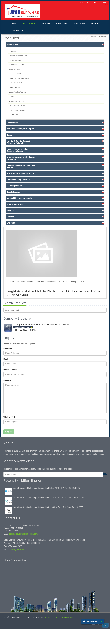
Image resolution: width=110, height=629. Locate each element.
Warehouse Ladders (16, 65)
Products (29, 23)
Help (95, 2)
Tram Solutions (14, 69)
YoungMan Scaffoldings (17, 92)
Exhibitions (61, 23)
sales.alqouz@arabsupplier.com (23, 534)
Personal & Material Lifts (18, 56)
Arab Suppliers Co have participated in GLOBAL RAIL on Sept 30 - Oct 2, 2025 (48, 497)
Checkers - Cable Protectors (19, 74)
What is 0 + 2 (9, 417)
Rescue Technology (16, 60)
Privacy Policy (51, 617)
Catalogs (45, 23)
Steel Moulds (13, 115)
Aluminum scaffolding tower (19, 78)
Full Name (7, 348)
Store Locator (84, 2)
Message (7, 380)
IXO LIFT (12, 97)
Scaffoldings (13, 51)
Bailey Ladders (14, 87)
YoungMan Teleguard (16, 101)
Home (15, 23)
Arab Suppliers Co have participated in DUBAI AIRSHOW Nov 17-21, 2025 (46, 488)
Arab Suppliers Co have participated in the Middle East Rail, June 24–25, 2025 (48, 507)
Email (5, 359)
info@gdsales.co (17, 549)
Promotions (78, 23)
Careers (103, 2)
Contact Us (17, 30)
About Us (95, 23)
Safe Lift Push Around (17, 106)
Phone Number (10, 370)
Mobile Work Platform (17, 83)
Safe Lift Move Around (17, 110)
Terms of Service (67, 617)
